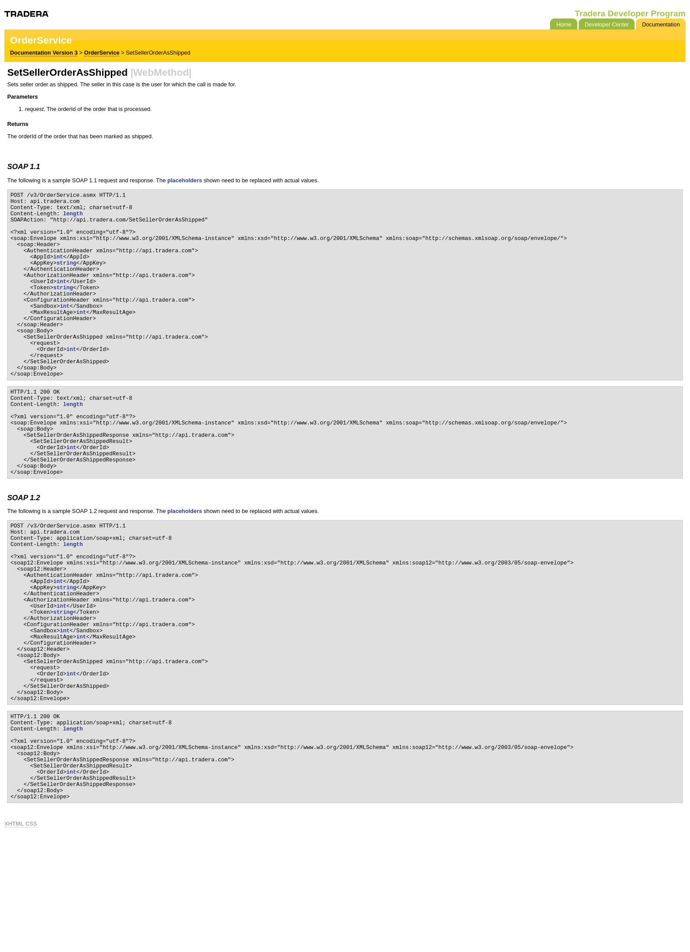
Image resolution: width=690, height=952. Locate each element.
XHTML (14, 938)
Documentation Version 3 (44, 52)
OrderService (101, 52)
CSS (31, 938)
